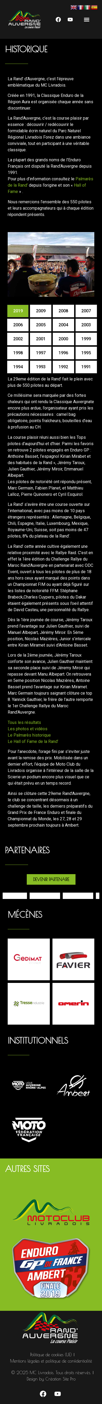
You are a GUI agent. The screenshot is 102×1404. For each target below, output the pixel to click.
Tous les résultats (24, 722)
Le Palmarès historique (29, 735)
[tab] (18, 311)
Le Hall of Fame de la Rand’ (33, 741)
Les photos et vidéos (27, 728)
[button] (86, 19)
